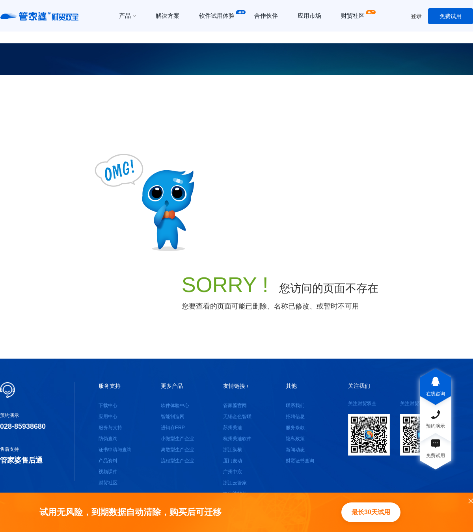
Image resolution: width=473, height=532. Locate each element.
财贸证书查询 (300, 460)
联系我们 (295, 405)
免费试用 (450, 16)
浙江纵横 (232, 449)
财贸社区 (108, 482)
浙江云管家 (235, 482)
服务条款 (295, 427)
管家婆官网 (235, 405)
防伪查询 (108, 438)
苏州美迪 (232, 427)
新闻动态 (295, 449)
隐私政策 (295, 438)
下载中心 (108, 405)
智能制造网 (172, 416)
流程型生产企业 (177, 460)
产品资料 (108, 460)
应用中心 (108, 416)
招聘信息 (295, 416)
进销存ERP (173, 427)
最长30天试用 (371, 512)
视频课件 (108, 471)
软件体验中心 (175, 405)
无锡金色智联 (237, 416)
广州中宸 (232, 471)
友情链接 (235, 386)
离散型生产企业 (177, 449)
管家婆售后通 (21, 460)
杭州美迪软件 (237, 438)
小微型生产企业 (177, 438)
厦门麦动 (232, 460)
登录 (416, 16)
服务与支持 (110, 427)
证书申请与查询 (115, 449)
